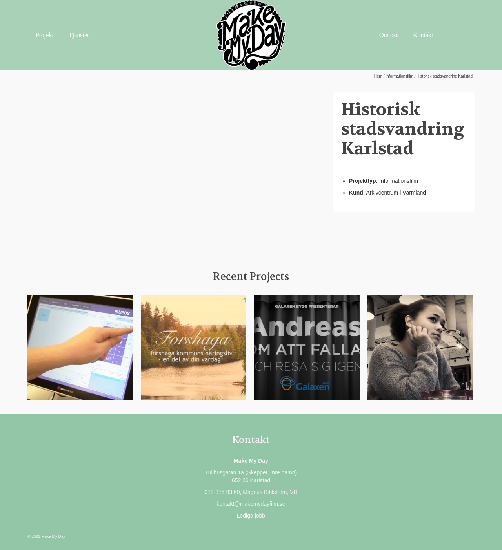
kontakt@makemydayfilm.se (250, 504)
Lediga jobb (251, 515)
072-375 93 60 (222, 492)
